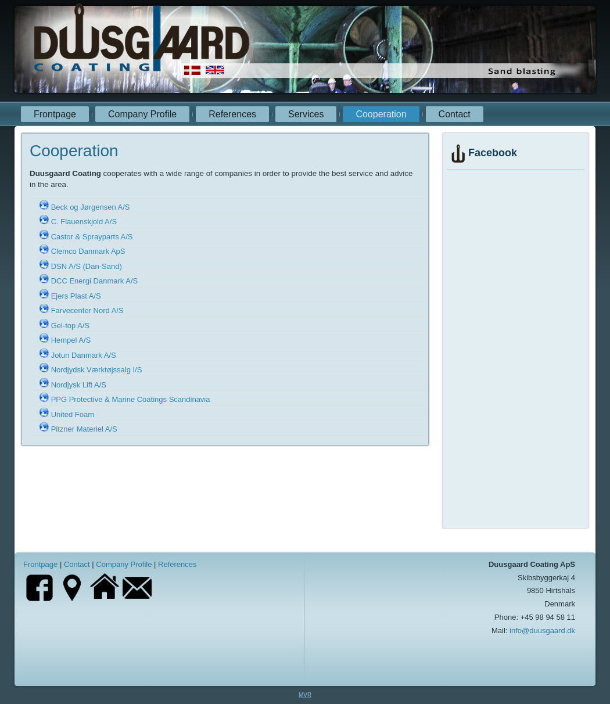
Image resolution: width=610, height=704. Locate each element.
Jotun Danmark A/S (83, 355)
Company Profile (142, 114)
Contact (455, 114)
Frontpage (55, 114)
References (232, 114)
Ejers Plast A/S (76, 296)
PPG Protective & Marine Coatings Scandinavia (130, 399)
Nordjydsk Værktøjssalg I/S (96, 369)
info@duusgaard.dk (542, 630)
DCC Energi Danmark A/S (94, 280)
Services (306, 114)
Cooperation (381, 114)
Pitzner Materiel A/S (84, 429)
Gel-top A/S (70, 325)
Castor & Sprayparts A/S (92, 236)
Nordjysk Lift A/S (78, 384)
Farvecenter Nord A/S (87, 310)
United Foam (72, 414)
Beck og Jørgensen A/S (90, 207)
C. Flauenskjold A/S (84, 221)
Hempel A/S (71, 340)
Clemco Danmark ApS (88, 251)
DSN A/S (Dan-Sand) (86, 266)
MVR (305, 695)
